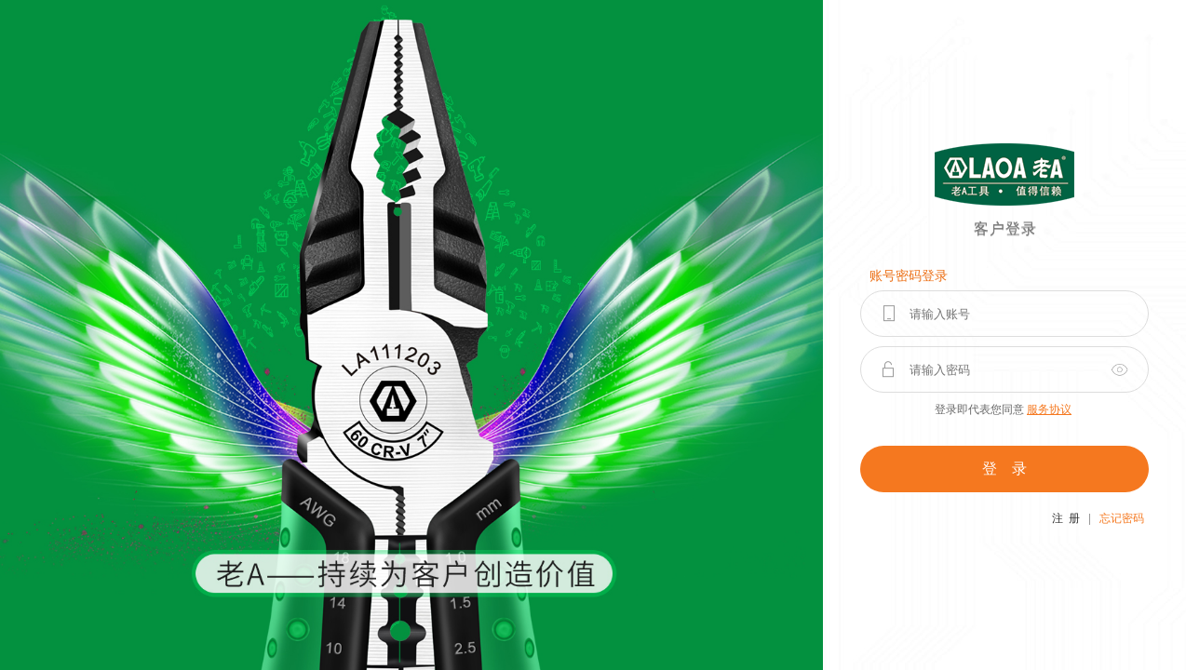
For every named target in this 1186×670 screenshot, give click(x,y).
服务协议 (1049, 409)
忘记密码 (1121, 518)
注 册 (1066, 518)
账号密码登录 (908, 276)
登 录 (1004, 468)
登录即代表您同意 (1003, 409)
